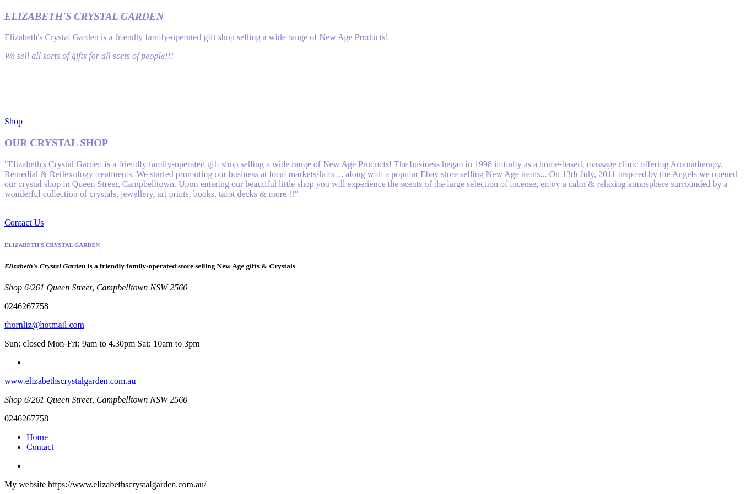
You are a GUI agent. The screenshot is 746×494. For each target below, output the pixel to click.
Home (37, 437)
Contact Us (24, 222)
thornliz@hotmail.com (44, 325)
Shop (14, 121)
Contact (40, 447)
